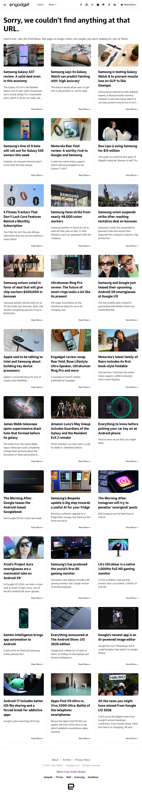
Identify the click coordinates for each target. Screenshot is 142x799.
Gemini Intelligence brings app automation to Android (23, 639)
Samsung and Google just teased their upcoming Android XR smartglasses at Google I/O (117, 289)
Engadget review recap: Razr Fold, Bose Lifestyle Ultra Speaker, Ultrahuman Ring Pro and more (70, 363)
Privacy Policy (82, 760)
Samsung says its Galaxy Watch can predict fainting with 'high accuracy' (70, 76)
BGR (68, 777)
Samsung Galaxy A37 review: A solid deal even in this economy (22, 76)
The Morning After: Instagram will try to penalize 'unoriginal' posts (117, 503)
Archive (67, 760)
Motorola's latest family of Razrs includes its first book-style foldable (118, 361)
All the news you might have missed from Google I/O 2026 (117, 705)
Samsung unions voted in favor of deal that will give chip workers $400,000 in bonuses (23, 289)
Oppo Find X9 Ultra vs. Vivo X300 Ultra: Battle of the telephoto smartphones (70, 707)
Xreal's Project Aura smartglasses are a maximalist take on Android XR (18, 571)
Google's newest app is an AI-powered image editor (117, 637)
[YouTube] (98, 5)
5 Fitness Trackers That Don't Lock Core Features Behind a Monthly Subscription (22, 219)
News (51, 5)
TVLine (59, 777)
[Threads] (109, 5)
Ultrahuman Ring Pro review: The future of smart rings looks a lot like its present (70, 289)
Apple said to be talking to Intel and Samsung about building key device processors (23, 363)
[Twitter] (92, 5)
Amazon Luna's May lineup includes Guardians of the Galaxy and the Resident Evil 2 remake (70, 431)
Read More (36, 109)
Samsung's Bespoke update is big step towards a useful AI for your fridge (70, 503)
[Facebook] (81, 5)
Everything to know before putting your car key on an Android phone (118, 429)
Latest (40, 5)
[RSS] (115, 5)
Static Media (56, 765)
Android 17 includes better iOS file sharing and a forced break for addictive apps (23, 707)
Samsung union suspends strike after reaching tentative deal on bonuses (117, 217)
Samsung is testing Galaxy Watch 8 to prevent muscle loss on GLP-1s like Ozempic (118, 78)
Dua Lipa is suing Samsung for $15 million (117, 148)
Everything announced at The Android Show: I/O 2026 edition (69, 639)
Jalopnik (48, 777)
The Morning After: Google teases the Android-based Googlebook (18, 505)
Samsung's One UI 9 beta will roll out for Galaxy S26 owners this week (24, 151)
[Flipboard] (103, 5)
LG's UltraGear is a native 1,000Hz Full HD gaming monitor (116, 569)
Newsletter (128, 5)
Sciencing (79, 777)
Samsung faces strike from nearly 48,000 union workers (70, 217)
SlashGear (93, 777)
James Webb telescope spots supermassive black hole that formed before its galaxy (22, 431)
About (55, 760)
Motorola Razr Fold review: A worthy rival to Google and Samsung (69, 151)
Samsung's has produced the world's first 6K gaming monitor (69, 569)
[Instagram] (86, 5)
